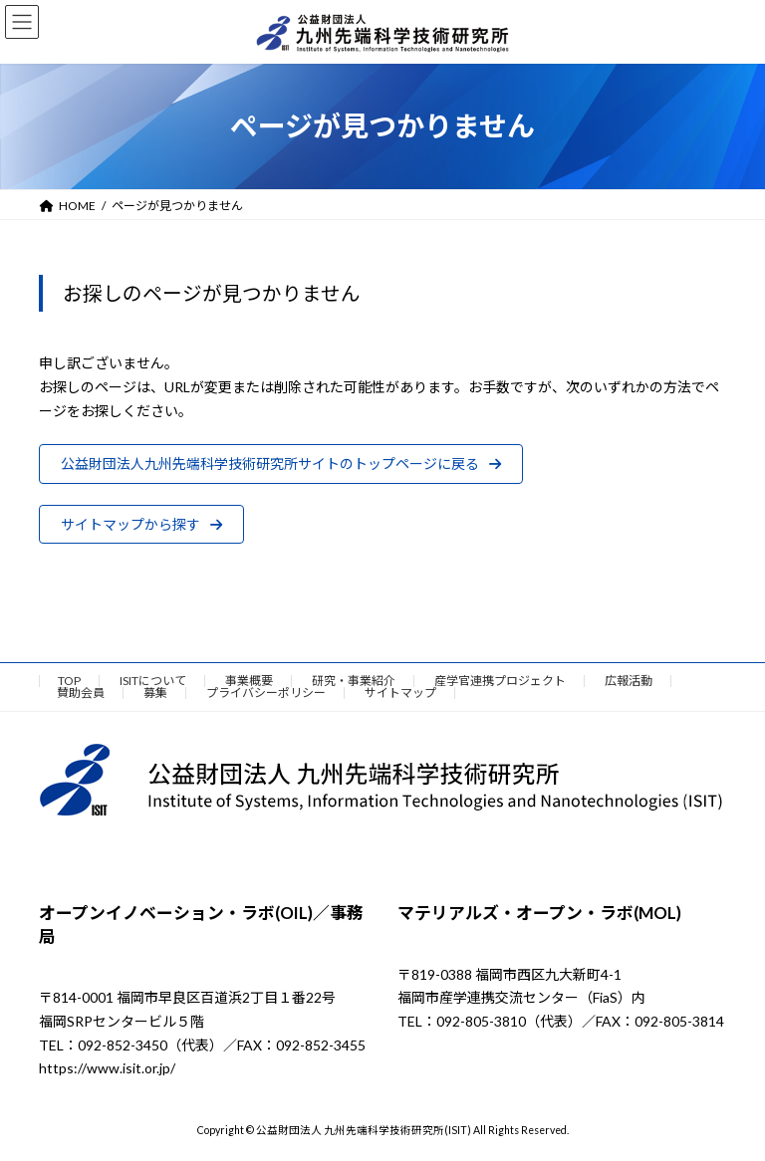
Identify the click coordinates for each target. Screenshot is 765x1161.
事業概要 (249, 680)
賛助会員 (81, 692)
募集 (155, 692)
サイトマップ (400, 692)
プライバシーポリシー (266, 692)
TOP (69, 680)
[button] (281, 464)
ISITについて (153, 680)
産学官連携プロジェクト (500, 680)
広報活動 (628, 680)
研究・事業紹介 (353, 680)
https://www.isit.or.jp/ (107, 1068)
